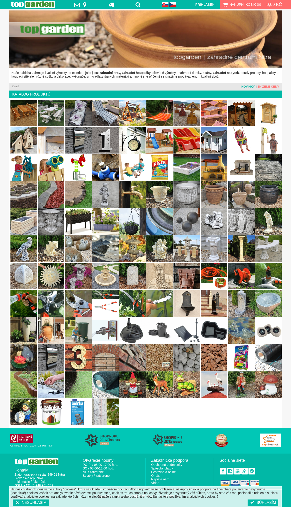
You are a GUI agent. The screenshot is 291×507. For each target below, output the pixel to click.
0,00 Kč (274, 4)
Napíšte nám (160, 479)
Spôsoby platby (162, 468)
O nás (155, 475)
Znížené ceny (268, 86)
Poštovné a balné (163, 472)
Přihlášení (205, 4)
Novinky (248, 86)
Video (155, 483)
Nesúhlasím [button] (31, 502)
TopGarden (33, 4)
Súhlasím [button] (263, 502)
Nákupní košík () (241, 4)
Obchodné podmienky (166, 465)
